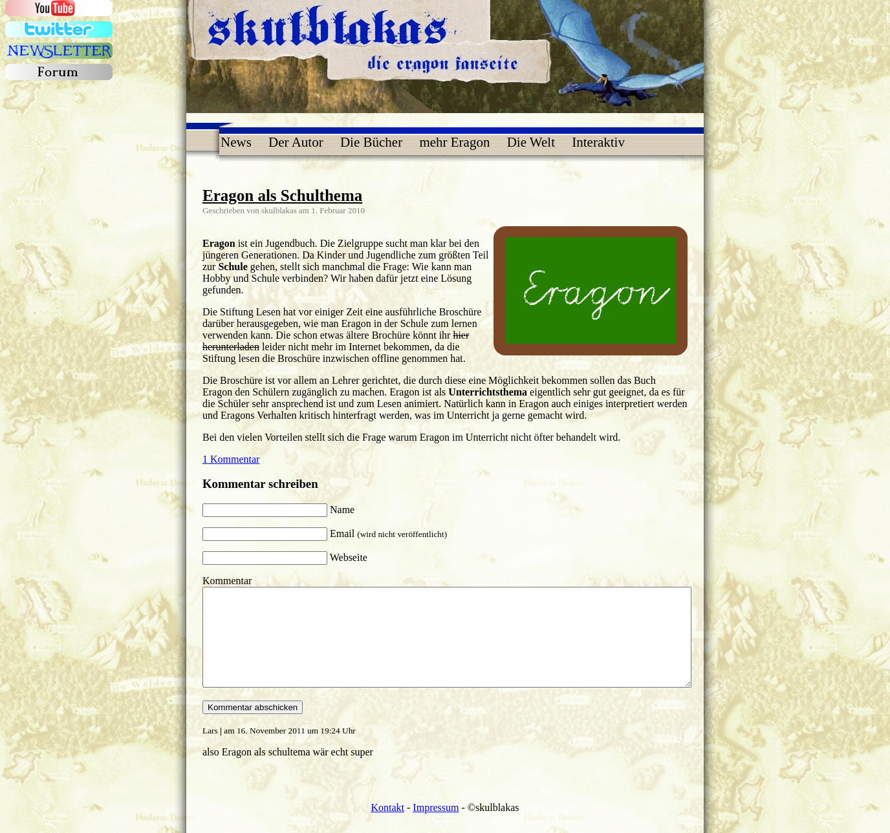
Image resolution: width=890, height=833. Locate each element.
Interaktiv (598, 142)
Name (342, 509)
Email (388, 533)
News (236, 142)
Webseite (348, 557)
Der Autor (295, 142)
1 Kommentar (230, 459)
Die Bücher (371, 142)
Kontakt (387, 826)
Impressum (436, 826)
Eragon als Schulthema (282, 195)
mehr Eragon (454, 142)
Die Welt (531, 142)
